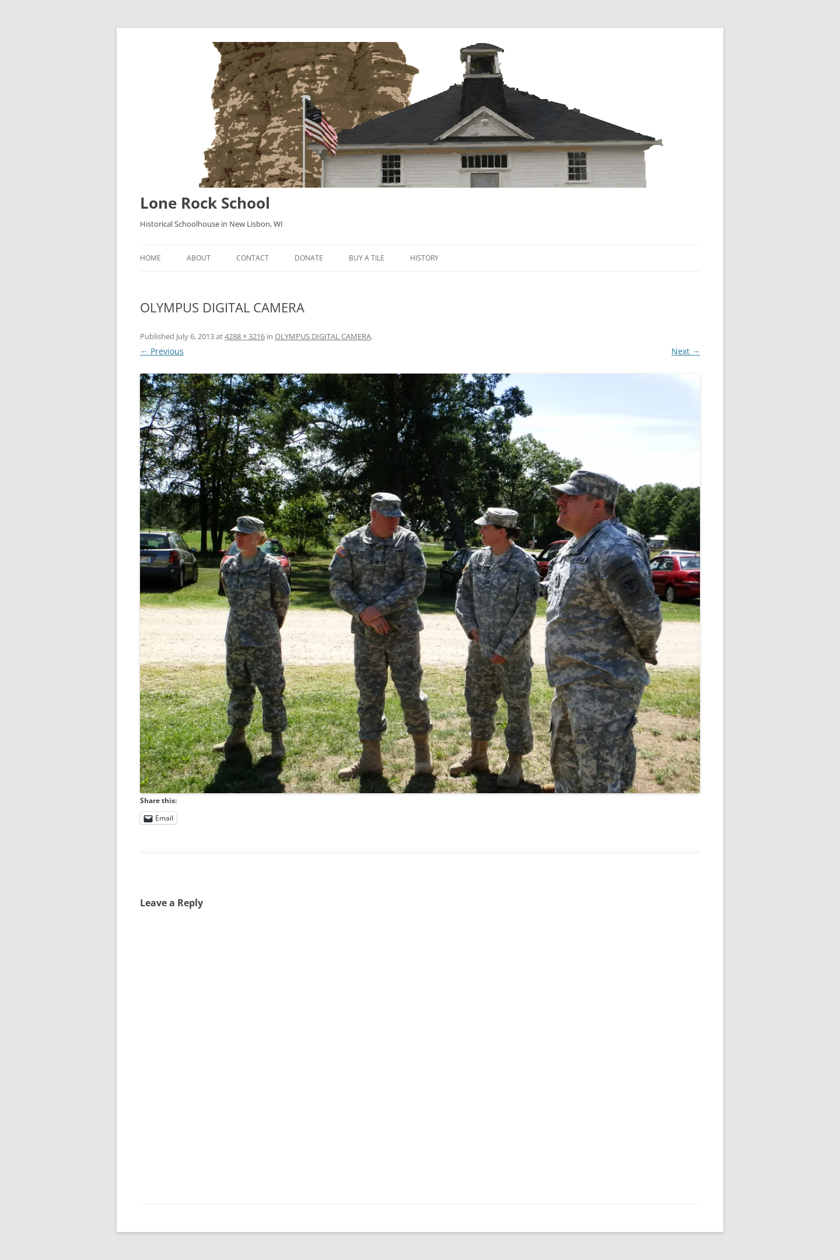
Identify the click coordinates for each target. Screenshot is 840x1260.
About (199, 258)
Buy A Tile (366, 258)
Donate (309, 258)
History (424, 258)
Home (150, 258)
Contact (252, 258)
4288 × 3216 (245, 336)
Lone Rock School (205, 202)
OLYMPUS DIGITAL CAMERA (323, 336)
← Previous (162, 351)
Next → (685, 351)
